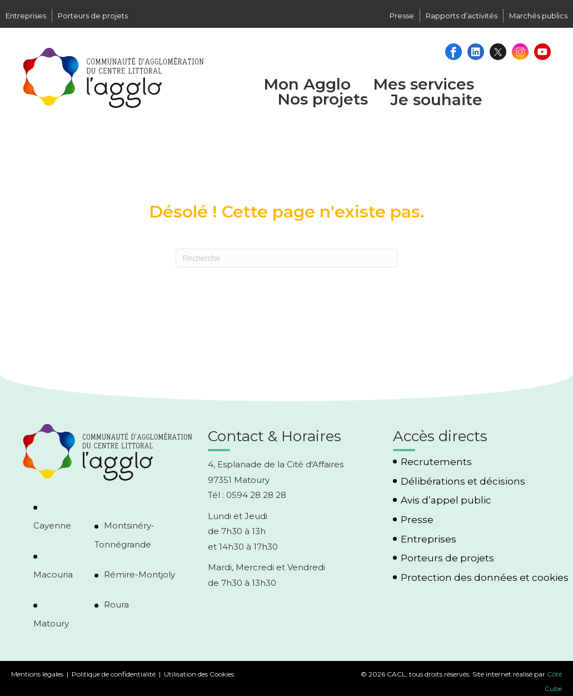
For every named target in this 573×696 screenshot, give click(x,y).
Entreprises (26, 15)
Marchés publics (538, 15)
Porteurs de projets (93, 15)
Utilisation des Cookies (199, 674)
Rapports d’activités (461, 15)
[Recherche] (287, 258)
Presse (402, 15)
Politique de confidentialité (114, 674)
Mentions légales (37, 674)
